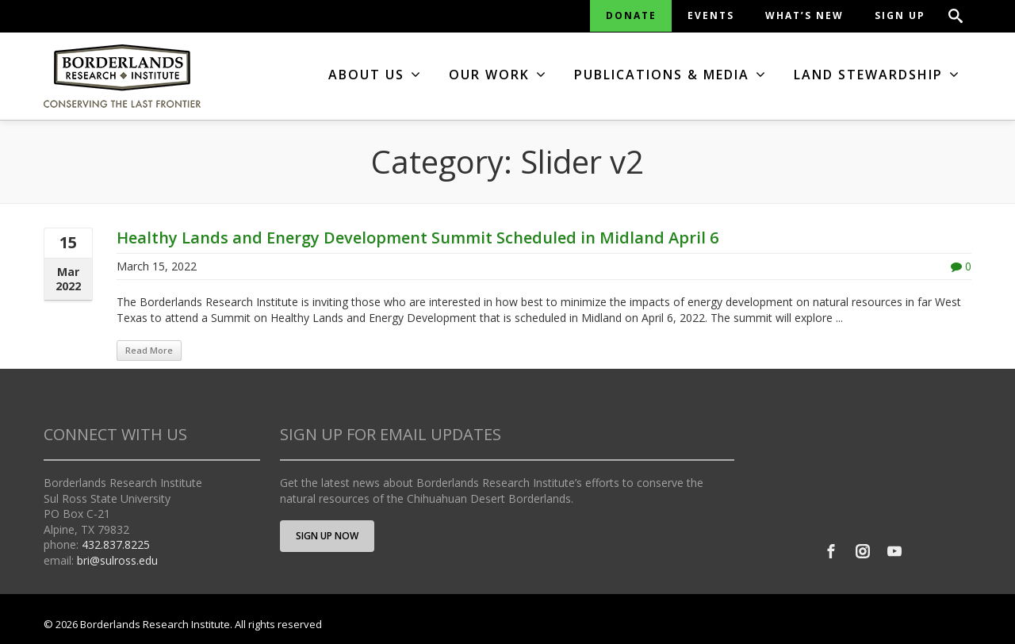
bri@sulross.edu (117, 560)
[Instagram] (863, 551)
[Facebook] (831, 551)
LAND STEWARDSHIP (877, 74)
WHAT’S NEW (804, 15)
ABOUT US (375, 74)
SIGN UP (900, 15)
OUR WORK (498, 74)
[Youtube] (894, 551)
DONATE (631, 15)
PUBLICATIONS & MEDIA (670, 74)
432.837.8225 (116, 544)
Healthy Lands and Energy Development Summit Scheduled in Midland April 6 (417, 237)
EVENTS (711, 15)
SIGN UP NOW (327, 535)
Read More (149, 350)
